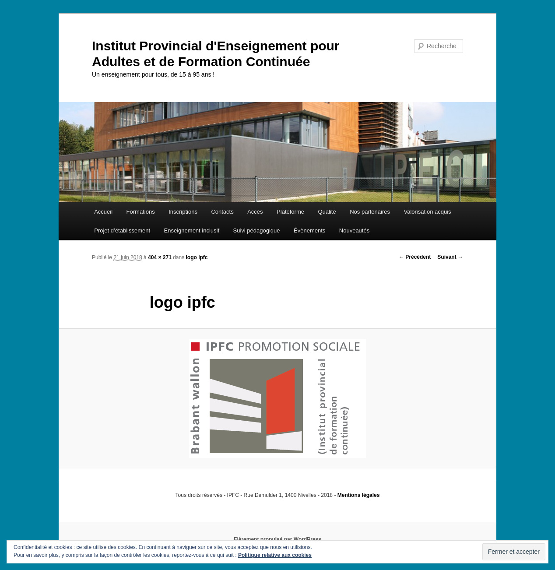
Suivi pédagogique (256, 230)
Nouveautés (354, 230)
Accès (255, 211)
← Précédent (415, 257)
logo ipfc (197, 257)
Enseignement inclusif (191, 230)
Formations (140, 211)
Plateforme (290, 211)
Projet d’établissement (122, 230)
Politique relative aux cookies (275, 555)
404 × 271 (160, 257)
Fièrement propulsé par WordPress (277, 539)
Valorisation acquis (427, 211)
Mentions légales (358, 495)
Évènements (309, 230)
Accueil (103, 211)
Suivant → (450, 257)
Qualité (327, 211)
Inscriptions (183, 211)
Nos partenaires (370, 211)
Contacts (222, 211)
